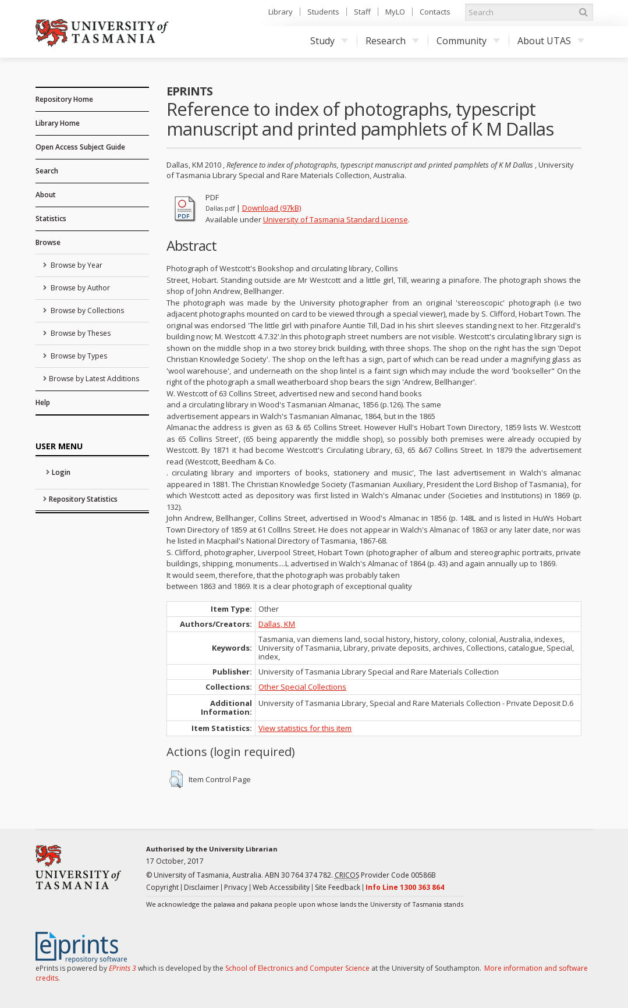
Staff (362, 11)
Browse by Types (78, 356)
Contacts (435, 11)
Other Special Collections (302, 687)
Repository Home (64, 99)
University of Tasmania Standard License (335, 219)
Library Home (58, 123)
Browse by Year (75, 265)
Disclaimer (201, 887)
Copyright (162, 887)
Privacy (235, 887)
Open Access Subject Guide (80, 147)
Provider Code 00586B (385, 875)
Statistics (51, 218)
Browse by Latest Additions (94, 379)
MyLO (395, 11)
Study (329, 40)
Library (280, 11)
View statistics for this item (305, 728)
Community (468, 40)
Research (392, 40)
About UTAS (550, 40)
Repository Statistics (83, 499)
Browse (48, 242)
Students (323, 11)
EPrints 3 (122, 968)
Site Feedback (337, 887)
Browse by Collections (86, 310)
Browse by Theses (80, 333)
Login (61, 472)
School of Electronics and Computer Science (297, 968)
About (46, 195)
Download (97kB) (271, 208)
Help (43, 402)
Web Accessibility (281, 887)
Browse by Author (79, 288)
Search (47, 171)
